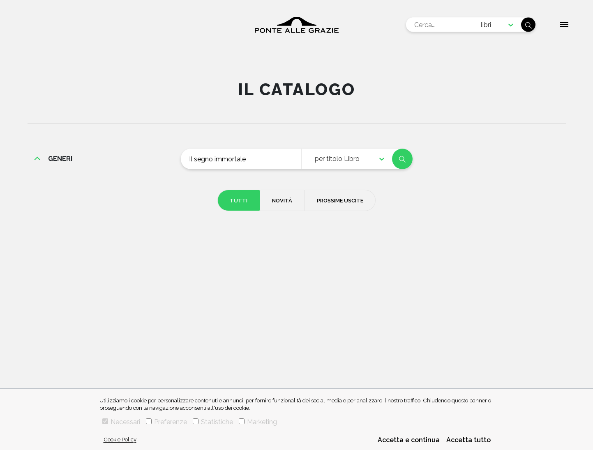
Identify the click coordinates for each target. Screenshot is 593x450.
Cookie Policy (120, 439)
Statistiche (213, 422)
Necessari (121, 422)
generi (60, 159)
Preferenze (166, 422)
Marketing (258, 422)
